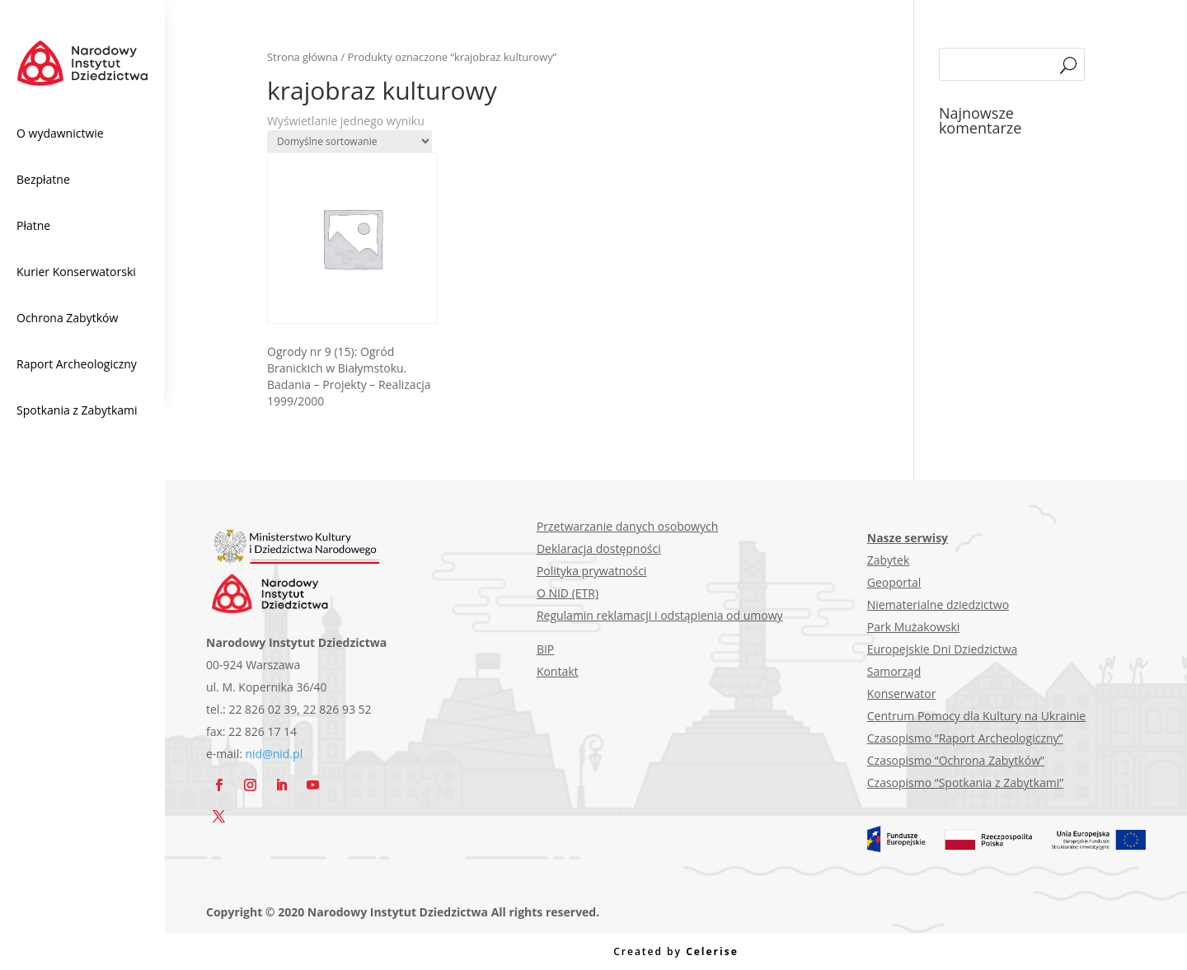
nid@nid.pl (274, 753)
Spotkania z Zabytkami (77, 410)
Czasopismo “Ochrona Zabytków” (955, 760)
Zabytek (888, 560)
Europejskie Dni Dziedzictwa (942, 649)
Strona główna (302, 56)
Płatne (33, 225)
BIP (545, 649)
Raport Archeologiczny (76, 364)
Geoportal (894, 582)
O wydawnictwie (60, 133)
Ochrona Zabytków (67, 318)
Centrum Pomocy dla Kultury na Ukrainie (976, 716)
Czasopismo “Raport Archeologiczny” (965, 738)
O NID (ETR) (567, 593)
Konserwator (901, 693)
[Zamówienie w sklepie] (349, 141)
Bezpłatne (43, 179)
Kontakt (558, 671)
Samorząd (894, 671)
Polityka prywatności (592, 571)
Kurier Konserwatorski (76, 271)
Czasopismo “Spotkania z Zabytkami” (965, 782)
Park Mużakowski (913, 627)
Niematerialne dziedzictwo (938, 604)
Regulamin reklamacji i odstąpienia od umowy (660, 615)
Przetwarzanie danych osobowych (627, 526)
